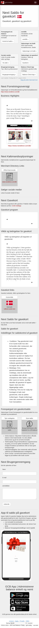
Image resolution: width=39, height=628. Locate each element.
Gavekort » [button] (25, 63)
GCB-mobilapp (16, 206)
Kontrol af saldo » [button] (7, 41)
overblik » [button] (25, 39)
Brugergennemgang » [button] (9, 74)
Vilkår (27, 621)
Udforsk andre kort (9, 309)
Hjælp (17, 621)
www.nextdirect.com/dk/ (9, 182)
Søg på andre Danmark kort (29, 80)
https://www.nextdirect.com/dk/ (10, 92)
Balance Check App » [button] (29, 74)
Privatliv (22, 621)
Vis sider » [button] (5, 63)
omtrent (11, 621)
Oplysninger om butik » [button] (29, 51)
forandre (30, 623)
